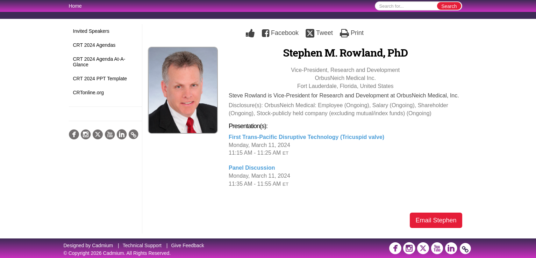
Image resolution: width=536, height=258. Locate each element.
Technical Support (142, 245)
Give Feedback (187, 245)
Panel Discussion (252, 168)
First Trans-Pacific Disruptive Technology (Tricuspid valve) (306, 137)
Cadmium (102, 245)
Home (75, 6)
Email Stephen (435, 220)
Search (449, 6)
